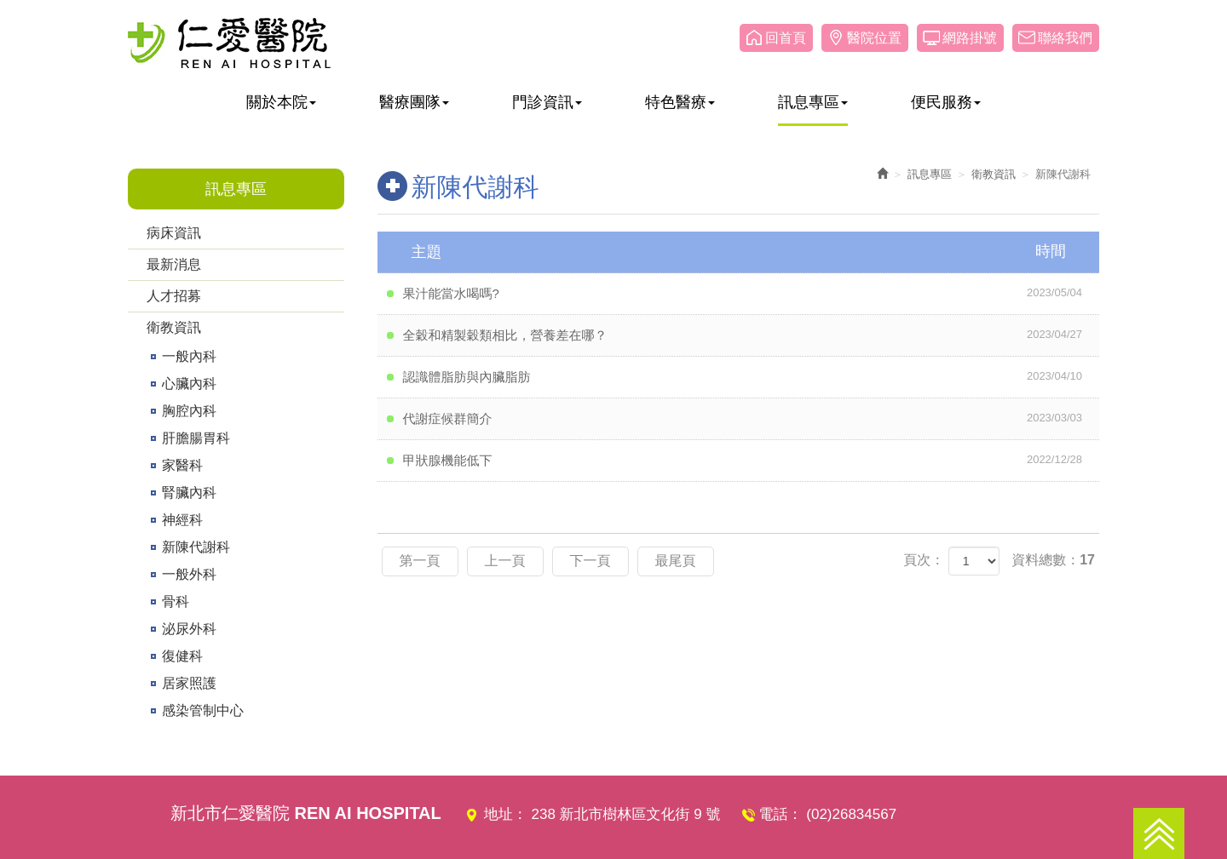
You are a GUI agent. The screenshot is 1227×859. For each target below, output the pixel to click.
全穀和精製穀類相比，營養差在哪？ (751, 335)
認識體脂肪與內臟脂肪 (751, 376)
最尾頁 (675, 560)
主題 (749, 251)
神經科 (182, 520)
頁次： (923, 560)
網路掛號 (969, 38)
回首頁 (785, 38)
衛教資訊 (174, 327)
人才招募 (174, 296)
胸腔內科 (189, 411)
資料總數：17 (1053, 560)
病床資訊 (174, 233)
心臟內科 (189, 383)
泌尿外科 (189, 628)
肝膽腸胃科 (196, 438)
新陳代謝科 (196, 547)
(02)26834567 (851, 814)
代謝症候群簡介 (751, 418)
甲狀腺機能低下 (751, 460)
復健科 (182, 656)
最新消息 (174, 264)
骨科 (175, 601)
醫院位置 (874, 38)
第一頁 (420, 560)
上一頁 (505, 560)
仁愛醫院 (229, 42)
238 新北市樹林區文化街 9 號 (626, 814)
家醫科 (182, 465)
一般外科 (189, 574)
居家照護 (189, 683)
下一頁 (590, 560)
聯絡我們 (1065, 38)
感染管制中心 (203, 710)
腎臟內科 (189, 492)
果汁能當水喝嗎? (751, 293)
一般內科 (189, 356)
